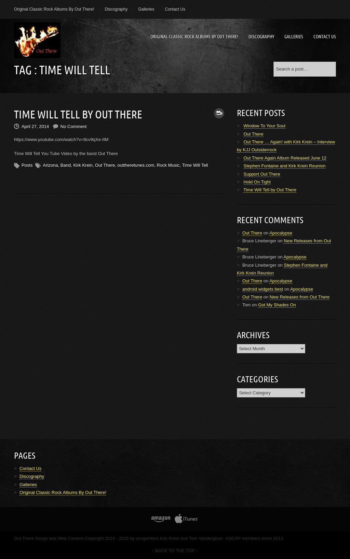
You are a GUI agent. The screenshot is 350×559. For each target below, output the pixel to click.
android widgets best (262, 289)
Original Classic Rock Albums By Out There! (54, 9)
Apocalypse (280, 233)
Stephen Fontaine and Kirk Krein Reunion (285, 165)
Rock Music (168, 165)
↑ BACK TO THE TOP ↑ (175, 550)
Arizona (50, 165)
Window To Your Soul (265, 125)
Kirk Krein (82, 165)
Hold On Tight (257, 182)
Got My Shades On (277, 304)
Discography (116, 9)
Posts (27, 165)
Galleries (146, 9)
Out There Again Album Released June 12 (285, 158)
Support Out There (262, 174)
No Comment (73, 126)
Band (65, 165)
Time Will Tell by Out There (78, 114)
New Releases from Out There (299, 297)
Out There (105, 165)
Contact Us (175, 9)
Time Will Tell (195, 165)
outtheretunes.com (136, 165)
